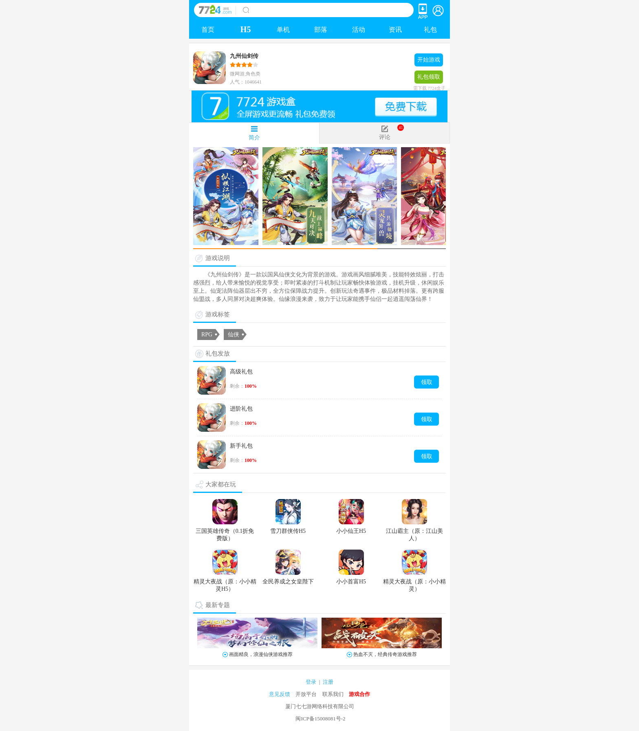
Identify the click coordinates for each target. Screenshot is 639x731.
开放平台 (306, 694)
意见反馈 (279, 694)
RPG (206, 334)
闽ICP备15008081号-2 (320, 719)
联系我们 (333, 694)
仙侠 (233, 334)
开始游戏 (428, 60)
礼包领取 (428, 79)
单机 (283, 29)
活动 (358, 29)
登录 (311, 682)
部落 (320, 29)
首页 (207, 29)
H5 (245, 29)
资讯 (395, 29)
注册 (328, 682)
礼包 (430, 29)
